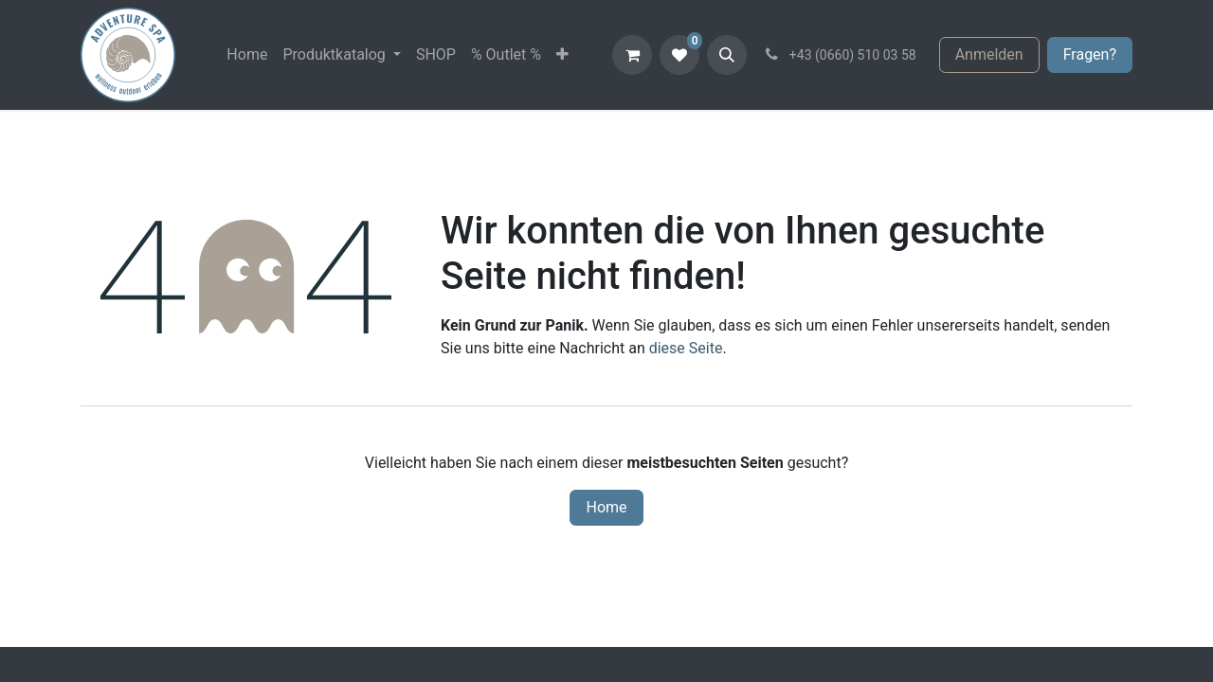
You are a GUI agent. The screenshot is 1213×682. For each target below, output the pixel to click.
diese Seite (686, 348)
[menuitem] (247, 55)
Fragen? (1089, 54)
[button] (727, 55)
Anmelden (989, 54)
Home (606, 507)
